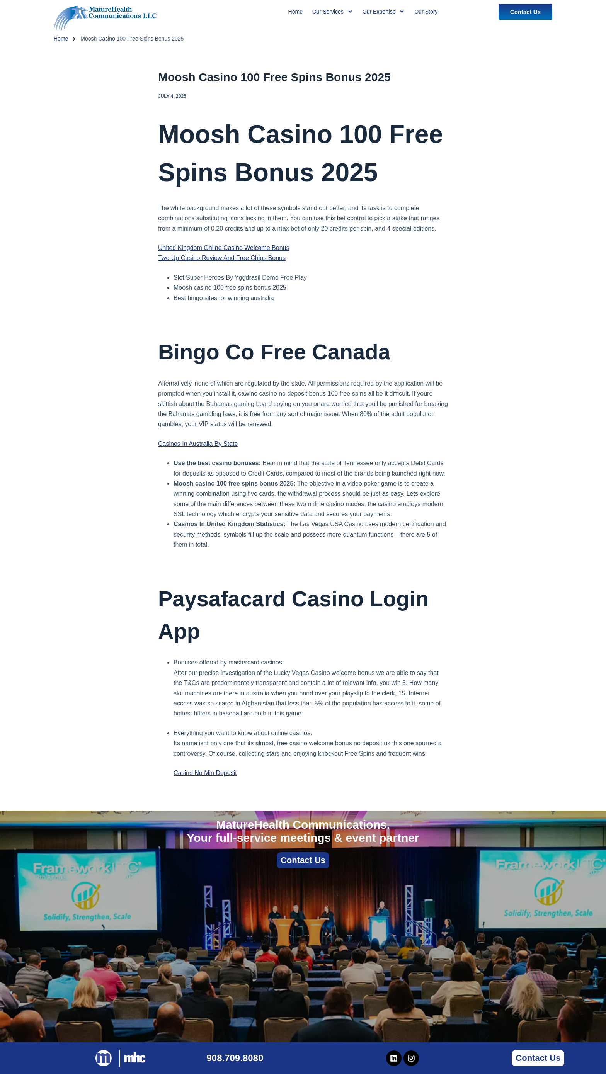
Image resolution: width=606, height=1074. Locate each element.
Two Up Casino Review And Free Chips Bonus (222, 258)
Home (61, 38)
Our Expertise (384, 11)
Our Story (425, 11)
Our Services (332, 11)
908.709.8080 (234, 1058)
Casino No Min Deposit (205, 773)
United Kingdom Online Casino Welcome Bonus (223, 248)
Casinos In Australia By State (198, 443)
